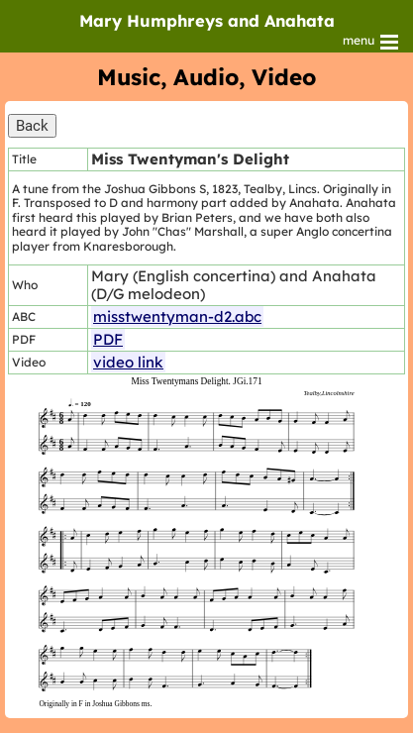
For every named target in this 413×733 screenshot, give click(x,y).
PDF (108, 339)
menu (372, 42)
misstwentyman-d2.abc (177, 316)
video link (128, 362)
